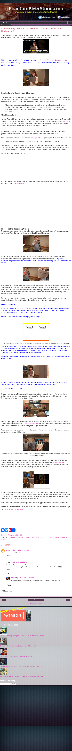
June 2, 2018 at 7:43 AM (21, 550)
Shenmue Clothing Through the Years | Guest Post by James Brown (22, 636)
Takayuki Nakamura (31, 424)
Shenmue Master (60, 462)
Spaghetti (31, 308)
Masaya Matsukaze (38, 537)
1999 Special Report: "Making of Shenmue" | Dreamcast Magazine (21, 676)
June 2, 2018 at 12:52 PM (19, 562)
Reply (8, 556)
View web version (36, 604)
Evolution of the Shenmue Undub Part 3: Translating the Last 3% (21, 666)
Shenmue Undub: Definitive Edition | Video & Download (18, 646)
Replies (10, 574)
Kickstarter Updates (25, 537)
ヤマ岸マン (21, 308)
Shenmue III (50, 537)
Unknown (9, 550)
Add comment (7, 591)
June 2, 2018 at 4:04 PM (27, 577)
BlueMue (20, 183)
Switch (13, 577)
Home (36, 600)
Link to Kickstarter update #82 (14, 509)
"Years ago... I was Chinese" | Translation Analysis (16, 656)
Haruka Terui (13, 537)
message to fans (36, 138)
